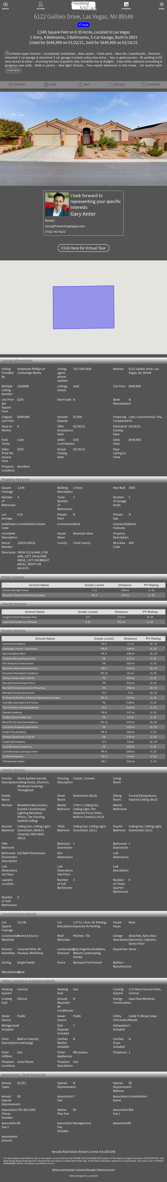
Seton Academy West (14, 653)
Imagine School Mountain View (19, 617)
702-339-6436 (82, 369)
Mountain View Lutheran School (20, 668)
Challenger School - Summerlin (19, 648)
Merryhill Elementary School (18, 692)
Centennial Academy (13, 643)
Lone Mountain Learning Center (20, 751)
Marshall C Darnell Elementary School (23, 595)
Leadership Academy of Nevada (19, 621)
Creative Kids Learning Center (19, 658)
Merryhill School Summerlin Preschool (24, 687)
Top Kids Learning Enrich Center (20, 702)
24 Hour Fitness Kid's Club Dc (18, 678)
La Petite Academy (12, 756)
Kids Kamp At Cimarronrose (17, 663)
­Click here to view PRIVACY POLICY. (39, 1163)
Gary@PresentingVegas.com (65, 226)
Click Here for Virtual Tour (83, 248)
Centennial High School (15, 590)
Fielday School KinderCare (16, 717)
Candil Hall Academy (13, 741)
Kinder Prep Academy (14, 732)
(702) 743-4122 (55, 232)
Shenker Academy (12, 712)
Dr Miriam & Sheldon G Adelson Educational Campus (31, 697)
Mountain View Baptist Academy (20, 673)
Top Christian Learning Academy (20, 707)
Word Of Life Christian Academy (20, 722)
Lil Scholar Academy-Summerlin (20, 727)
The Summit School (13, 761)
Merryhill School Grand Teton (18, 683)
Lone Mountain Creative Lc (17, 746)
